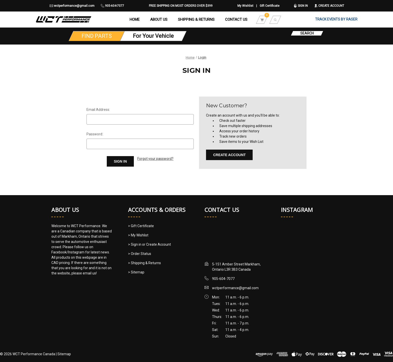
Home (135, 19)
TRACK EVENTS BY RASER (336, 19)
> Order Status (139, 254)
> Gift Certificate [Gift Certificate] (141, 226)
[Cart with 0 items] (262, 20)
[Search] (275, 20)
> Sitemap (136, 272)
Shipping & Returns (196, 19)
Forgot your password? (155, 159)
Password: (94, 134)
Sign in (300, 6)
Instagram (297, 209)
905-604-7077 (112, 6)
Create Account (329, 6)
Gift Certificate (269, 6)
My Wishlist (245, 6)
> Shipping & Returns (144, 263)
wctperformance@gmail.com (72, 6)
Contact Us (236, 19)
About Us (158, 19)
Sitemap (64, 354)
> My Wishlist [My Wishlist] (138, 235)
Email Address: (98, 110)
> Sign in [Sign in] (135, 244)
